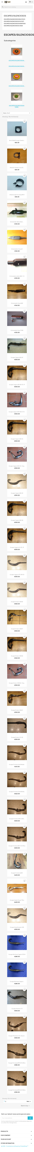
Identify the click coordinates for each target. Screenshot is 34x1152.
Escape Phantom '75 (17, 1008)
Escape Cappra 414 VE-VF (17, 547)
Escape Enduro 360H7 (17, 710)
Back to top (25, 1106)
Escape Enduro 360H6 (17, 656)
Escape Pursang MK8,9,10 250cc (17, 1063)
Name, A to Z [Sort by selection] (17, 113)
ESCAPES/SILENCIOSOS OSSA (13, 26)
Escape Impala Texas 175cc (17, 900)
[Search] (17, 7)
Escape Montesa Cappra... (17, 981)
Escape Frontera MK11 (17, 873)
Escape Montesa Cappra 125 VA (17, 954)
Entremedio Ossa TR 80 (17, 330)
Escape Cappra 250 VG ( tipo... (17, 466)
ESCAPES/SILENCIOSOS (15, 15)
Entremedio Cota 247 (17, 249)
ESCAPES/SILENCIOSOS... (17, 60)
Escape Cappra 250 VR (17, 493)
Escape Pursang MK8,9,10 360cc (17, 1090)
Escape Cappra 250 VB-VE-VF (17, 384)
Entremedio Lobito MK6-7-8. (17, 276)
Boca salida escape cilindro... (17, 140)
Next (29, 1101)
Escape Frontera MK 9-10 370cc (17, 846)
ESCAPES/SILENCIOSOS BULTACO (14, 19)
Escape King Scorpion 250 (17, 927)
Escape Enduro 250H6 (17, 601)
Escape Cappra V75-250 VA (17, 574)
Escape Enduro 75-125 (17, 737)
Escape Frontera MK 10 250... (17, 818)
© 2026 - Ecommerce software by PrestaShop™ (14, 1146)
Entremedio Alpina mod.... (17, 222)
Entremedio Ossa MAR (17, 303)
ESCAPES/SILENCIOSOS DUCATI (14, 21)
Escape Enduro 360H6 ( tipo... (17, 683)
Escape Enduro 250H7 (17, 629)
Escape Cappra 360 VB (17, 520)
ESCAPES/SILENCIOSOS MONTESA (15, 23)
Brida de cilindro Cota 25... (17, 167)
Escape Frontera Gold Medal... (17, 764)
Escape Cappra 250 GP (17, 357)
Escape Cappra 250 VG (17, 439)
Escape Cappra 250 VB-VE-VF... (17, 412)
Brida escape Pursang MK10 (17, 194)
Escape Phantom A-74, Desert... (17, 1036)
